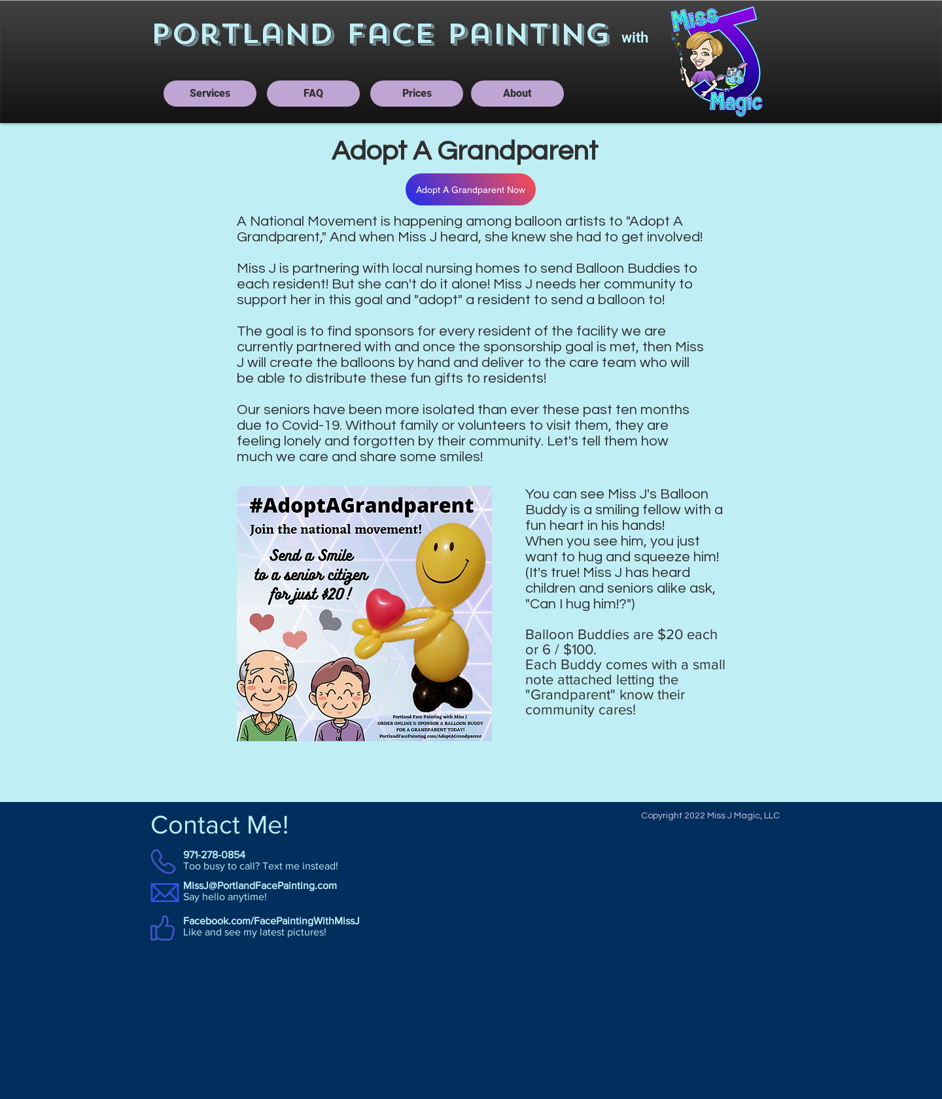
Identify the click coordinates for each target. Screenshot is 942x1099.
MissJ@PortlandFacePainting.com (260, 885)
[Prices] (416, 93)
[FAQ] (313, 93)
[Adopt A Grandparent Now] (471, 189)
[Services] (210, 93)
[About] (517, 93)
